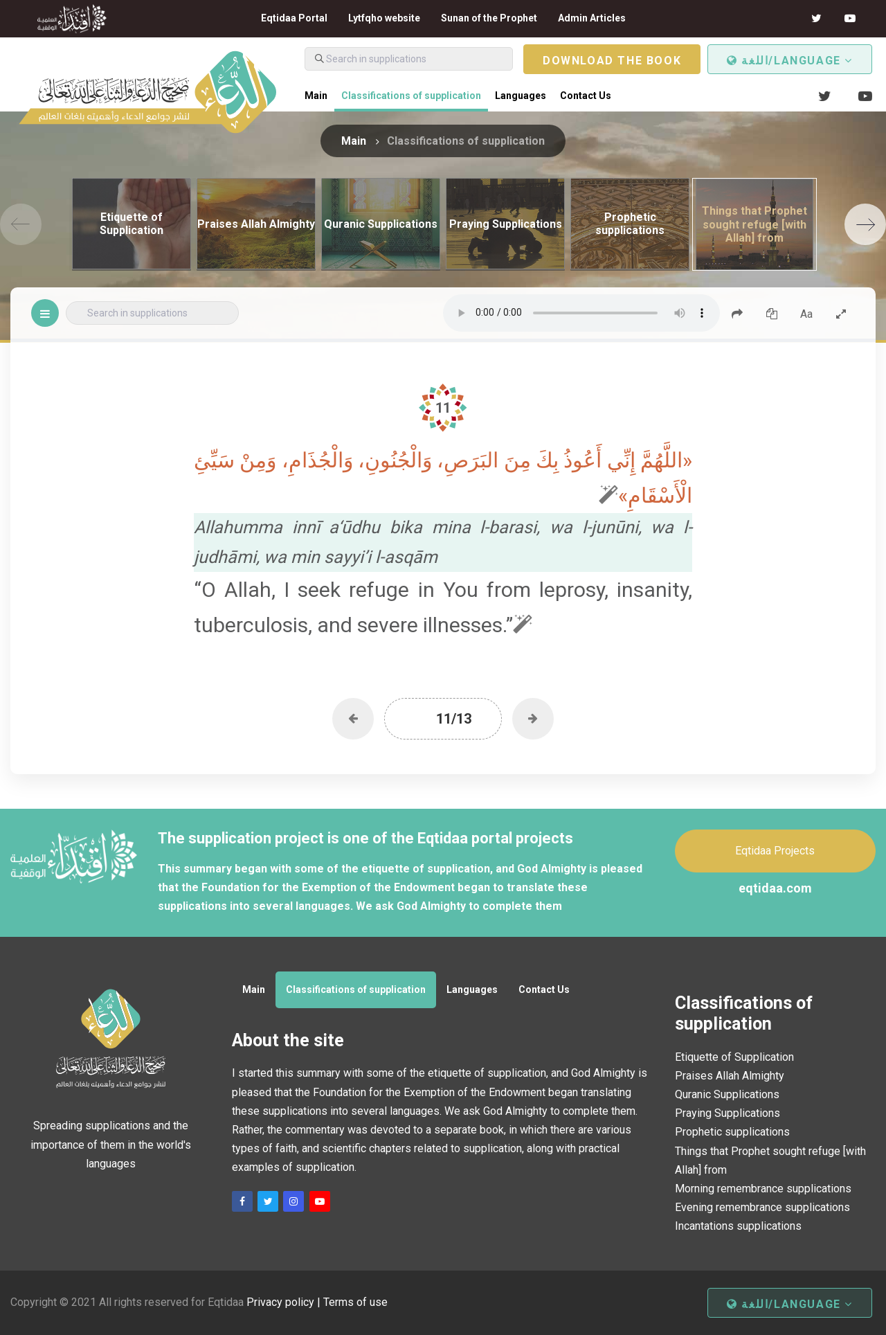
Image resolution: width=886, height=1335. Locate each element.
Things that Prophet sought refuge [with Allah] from (770, 1160)
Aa (806, 314)
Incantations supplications (738, 1226)
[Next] (865, 224)
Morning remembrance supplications (763, 1188)
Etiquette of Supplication (734, 1057)
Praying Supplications (727, 1113)
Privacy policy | (284, 1302)
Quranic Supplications (727, 1094)
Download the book (612, 60)
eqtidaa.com (775, 888)
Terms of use (355, 1302)
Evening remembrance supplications (762, 1207)
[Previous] (21, 224)
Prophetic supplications (732, 1131)
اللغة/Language (790, 60)
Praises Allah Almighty (729, 1075)
